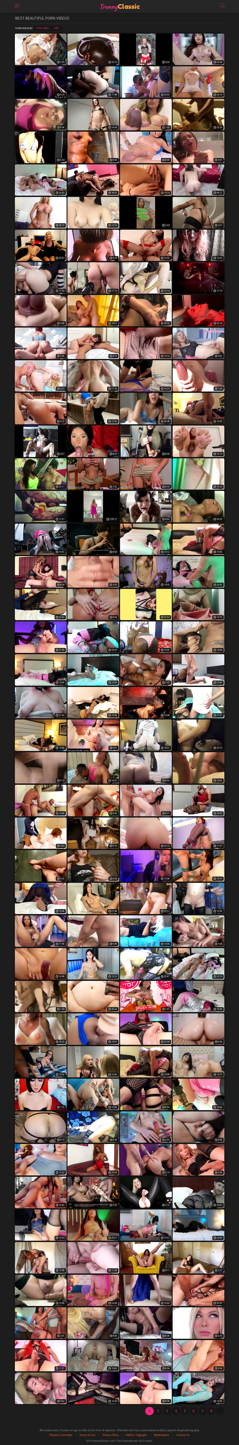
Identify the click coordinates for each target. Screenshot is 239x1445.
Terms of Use (87, 1435)
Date (56, 28)
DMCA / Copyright (136, 1435)
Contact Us (183, 1435)
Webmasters (161, 1435)
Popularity (42, 28)
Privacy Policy (110, 1435)
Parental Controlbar (60, 1435)
